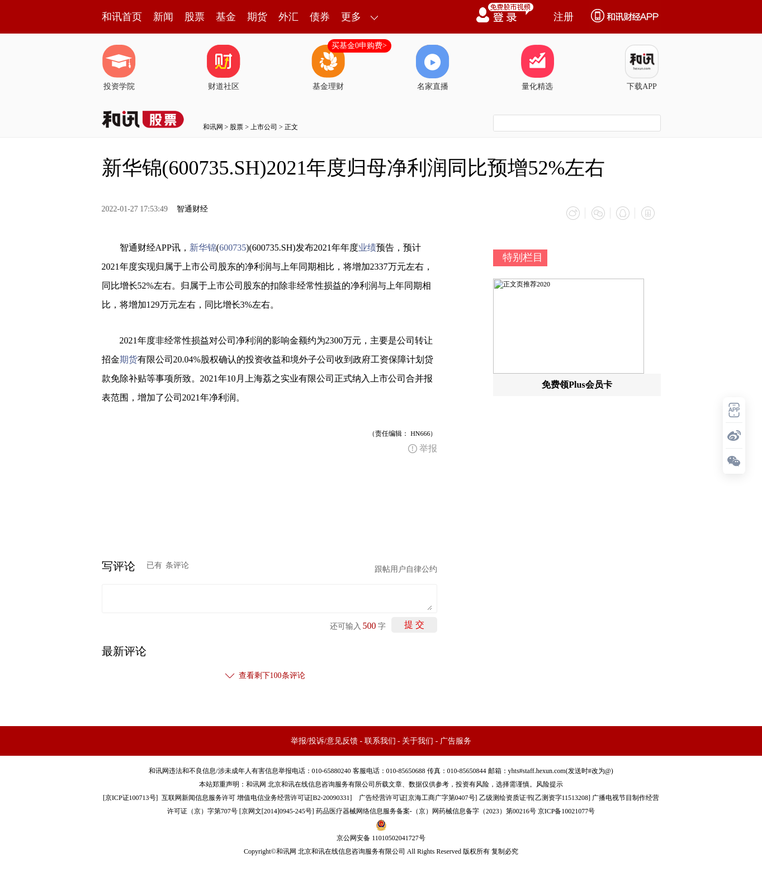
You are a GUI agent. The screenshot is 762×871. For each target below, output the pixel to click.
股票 (194, 16)
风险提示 (549, 784)
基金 (226, 16)
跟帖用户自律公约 (406, 568)
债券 (320, 16)
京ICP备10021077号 (566, 810)
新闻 (163, 16)
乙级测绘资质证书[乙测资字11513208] (535, 797)
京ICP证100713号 (130, 797)
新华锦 (203, 247)
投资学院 (119, 68)
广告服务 (455, 740)
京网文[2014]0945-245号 (277, 810)
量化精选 (537, 68)
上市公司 (263, 127)
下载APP (642, 68)
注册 (563, 16)
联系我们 (380, 740)
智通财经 (192, 209)
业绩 (367, 247)
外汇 (288, 16)
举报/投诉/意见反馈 (324, 740)
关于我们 (417, 740)
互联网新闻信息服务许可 (198, 797)
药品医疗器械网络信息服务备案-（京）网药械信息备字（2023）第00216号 (426, 810)
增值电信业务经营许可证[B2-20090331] (294, 797)
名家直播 (432, 68)
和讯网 (213, 127)
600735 (232, 247)
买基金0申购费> (359, 45)
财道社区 (223, 68)
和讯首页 (122, 16)
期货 (257, 16)
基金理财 (328, 68)
